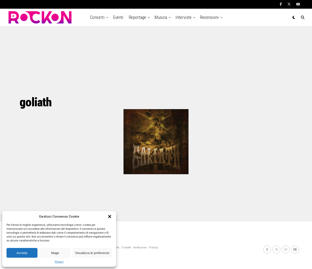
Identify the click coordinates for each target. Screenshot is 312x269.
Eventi (118, 17)
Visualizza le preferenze (92, 253)
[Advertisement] (156, 60)
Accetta (21, 253)
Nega (55, 253)
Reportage (137, 17)
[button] (109, 216)
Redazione (140, 247)
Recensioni (209, 17)
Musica (160, 17)
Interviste (184, 17)
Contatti (126, 247)
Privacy (59, 261)
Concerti (97, 17)
